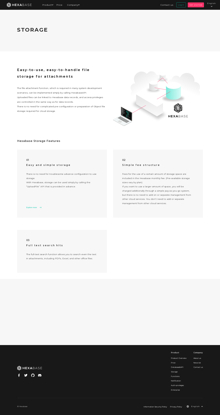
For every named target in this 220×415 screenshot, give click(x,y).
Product (47, 5)
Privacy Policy (176, 407)
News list (197, 363)
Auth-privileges (177, 385)
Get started (195, 5)
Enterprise (175, 390)
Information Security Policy (155, 407)
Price (59, 5)
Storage (174, 372)
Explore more (31, 207)
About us (197, 358)
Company (72, 5)
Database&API (177, 367)
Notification (176, 381)
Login (181, 5)
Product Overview (179, 358)
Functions (175, 376)
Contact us (166, 5)
